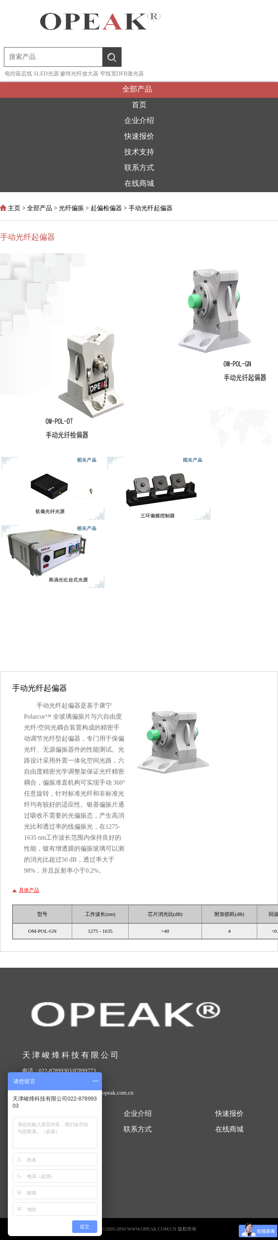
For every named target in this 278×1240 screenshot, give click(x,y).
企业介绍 (138, 1113)
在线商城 (229, 1129)
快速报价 (229, 1113)
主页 (14, 208)
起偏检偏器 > (110, 208)
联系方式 (138, 1129)
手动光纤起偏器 (151, 208)
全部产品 (139, 89)
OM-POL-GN (42, 931)
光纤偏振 (71, 208)
